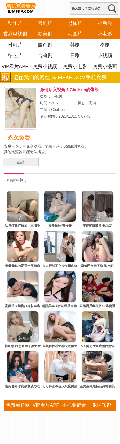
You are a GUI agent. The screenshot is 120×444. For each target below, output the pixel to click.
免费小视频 (45, 66)
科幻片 (15, 44)
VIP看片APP (15, 66)
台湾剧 (45, 55)
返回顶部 (102, 405)
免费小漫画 (105, 66)
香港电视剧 (15, 33)
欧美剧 (45, 33)
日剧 (75, 55)
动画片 (75, 33)
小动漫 (105, 23)
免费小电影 (75, 66)
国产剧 (45, 44)
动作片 (15, 23)
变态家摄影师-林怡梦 (97, 226)
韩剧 (75, 44)
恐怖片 (75, 23)
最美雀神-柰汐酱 (60, 226)
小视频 (105, 55)
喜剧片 (45, 23)
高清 (21, 162)
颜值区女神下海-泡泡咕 (97, 266)
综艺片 (15, 55)
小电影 (105, 33)
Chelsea (58, 109)
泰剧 (105, 44)
